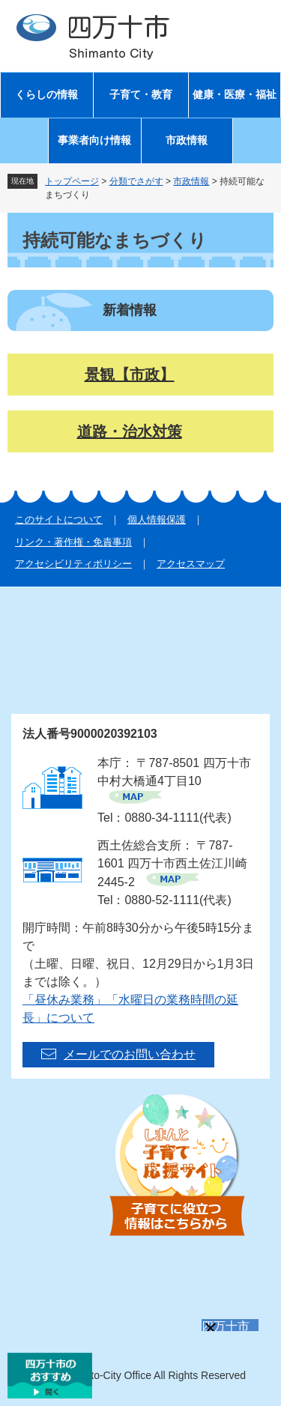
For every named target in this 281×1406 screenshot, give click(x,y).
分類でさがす (136, 181)
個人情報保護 (156, 519)
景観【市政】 (130, 374)
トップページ (72, 181)
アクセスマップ (191, 563)
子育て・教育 (140, 94)
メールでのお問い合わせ (130, 1054)
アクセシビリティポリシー (73, 563)
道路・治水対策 (129, 431)
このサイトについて (59, 519)
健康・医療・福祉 (235, 94)
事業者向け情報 (94, 140)
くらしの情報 (46, 94)
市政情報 (187, 140)
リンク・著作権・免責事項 (73, 542)
